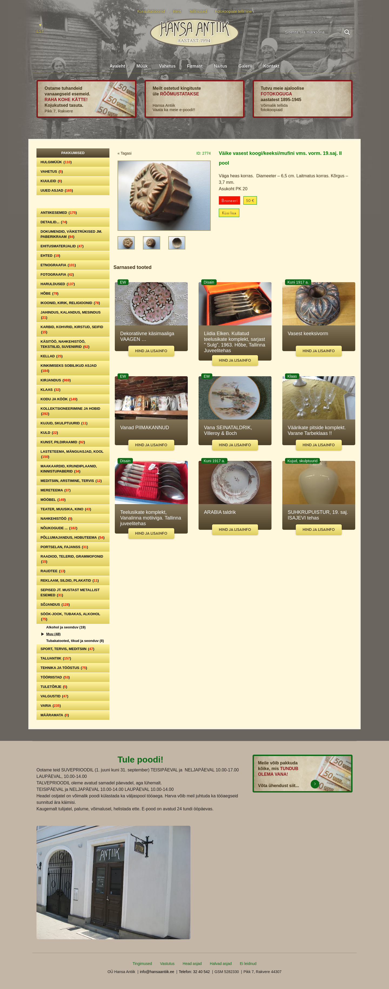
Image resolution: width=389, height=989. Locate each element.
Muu (53, 634)
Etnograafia (58, 265)
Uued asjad (57, 190)
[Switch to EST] (40, 29)
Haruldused (58, 284)
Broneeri (229, 200)
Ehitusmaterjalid (62, 246)
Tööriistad (55, 677)
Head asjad (192, 963)
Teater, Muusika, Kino (66, 509)
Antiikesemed (59, 213)
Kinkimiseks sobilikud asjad (69, 368)
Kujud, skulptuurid (64, 423)
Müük (142, 66)
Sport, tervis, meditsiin (67, 649)
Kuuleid (51, 181)
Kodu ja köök (59, 399)
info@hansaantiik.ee (157, 972)
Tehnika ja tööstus (64, 668)
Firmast (195, 66)
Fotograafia (57, 274)
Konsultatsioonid (151, 11)
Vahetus (167, 66)
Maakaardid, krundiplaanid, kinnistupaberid (69, 468)
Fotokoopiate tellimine (233, 11)
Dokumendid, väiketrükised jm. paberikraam (71, 234)
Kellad (52, 356)
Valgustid (54, 696)
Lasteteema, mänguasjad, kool (72, 454)
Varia (51, 706)
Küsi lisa (229, 213)
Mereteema (56, 490)
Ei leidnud (248, 963)
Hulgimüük (56, 162)
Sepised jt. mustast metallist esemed (70, 592)
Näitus (220, 66)
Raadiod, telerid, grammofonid (72, 559)
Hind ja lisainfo (151, 351)
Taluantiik (56, 658)
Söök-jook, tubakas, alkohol (70, 616)
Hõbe (49, 293)
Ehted (50, 256)
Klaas (51, 390)
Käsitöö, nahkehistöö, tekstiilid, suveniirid (65, 344)
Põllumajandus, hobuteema (73, 537)
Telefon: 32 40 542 (194, 972)
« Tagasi (125, 153)
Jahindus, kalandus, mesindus (70, 314)
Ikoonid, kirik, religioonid (70, 303)
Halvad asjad (221, 963)
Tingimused (142, 963)
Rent (177, 11)
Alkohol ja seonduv (66, 627)
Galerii (245, 66)
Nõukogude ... (59, 528)
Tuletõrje (54, 687)
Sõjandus (55, 604)
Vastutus (167, 963)
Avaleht (117, 66)
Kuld (49, 433)
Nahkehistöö (56, 519)
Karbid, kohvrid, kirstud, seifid (72, 329)
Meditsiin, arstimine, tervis (71, 481)
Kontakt (271, 66)
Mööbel (53, 500)
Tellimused (198, 11)
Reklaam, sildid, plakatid (70, 580)
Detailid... (54, 222)
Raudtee (53, 571)
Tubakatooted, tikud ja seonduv (75, 641)
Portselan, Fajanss (64, 547)
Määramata (55, 715)
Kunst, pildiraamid (63, 442)
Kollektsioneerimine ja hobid (70, 411)
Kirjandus (56, 380)
